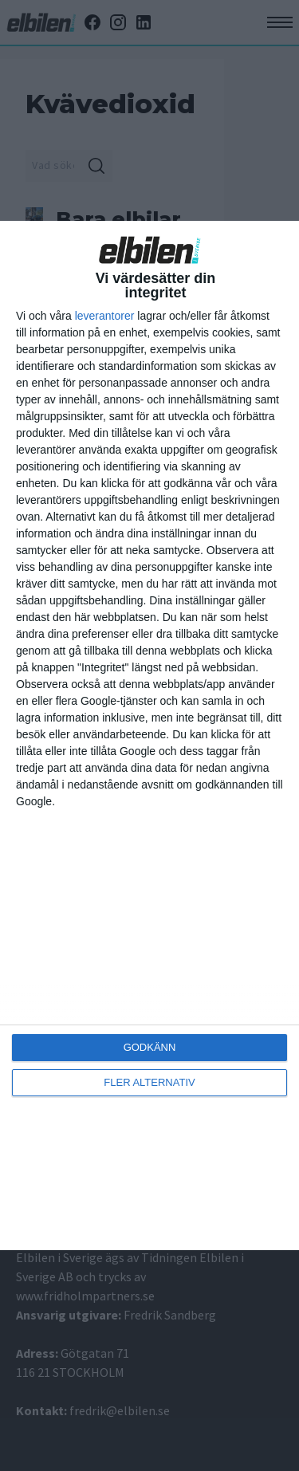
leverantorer (105, 315)
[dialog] (149, 736)
